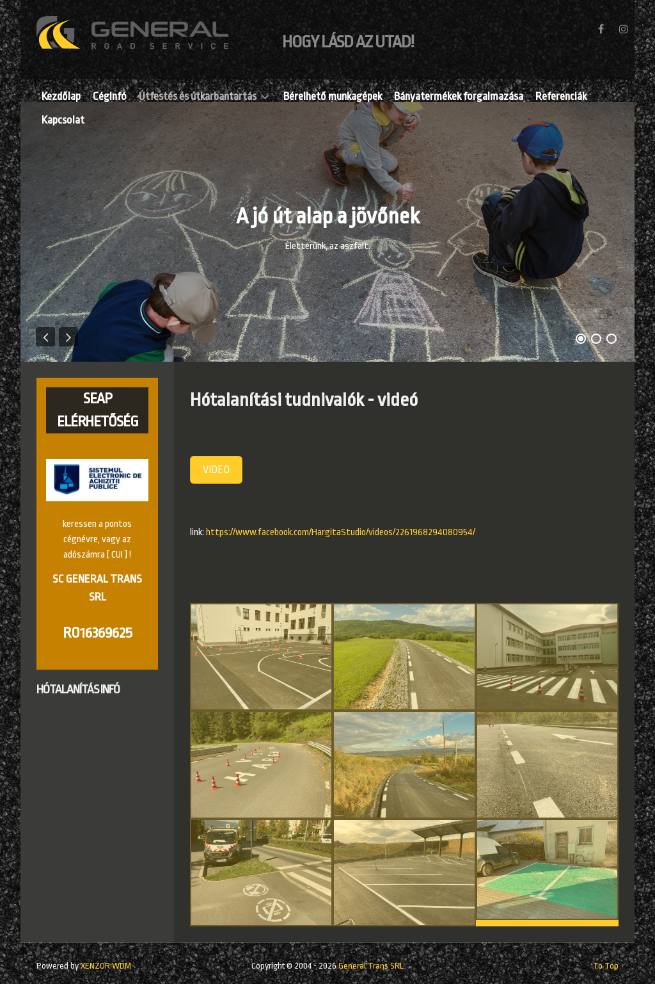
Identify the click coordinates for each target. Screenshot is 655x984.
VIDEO (216, 470)
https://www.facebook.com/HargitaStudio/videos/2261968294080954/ (340, 532)
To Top (606, 966)
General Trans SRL (371, 966)
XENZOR (106, 966)
